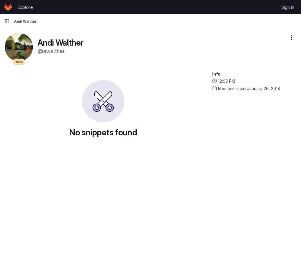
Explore (25, 7)
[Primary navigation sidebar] (7, 21)
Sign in (287, 7)
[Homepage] (8, 7)
